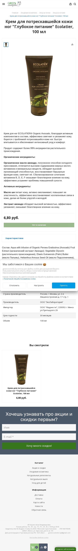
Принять (64, 285)
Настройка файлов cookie (39, 537)
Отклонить (14, 285)
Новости (39, 506)
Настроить (39, 285)
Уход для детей (39, 483)
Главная (15, 13)
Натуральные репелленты (39, 475)
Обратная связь (39, 510)
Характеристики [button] (14, 238)
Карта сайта (39, 502)
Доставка (39, 495)
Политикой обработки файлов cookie (20, 279)
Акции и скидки (39, 468)
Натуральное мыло (39, 479)
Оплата (38, 498)
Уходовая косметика (38, 471)
